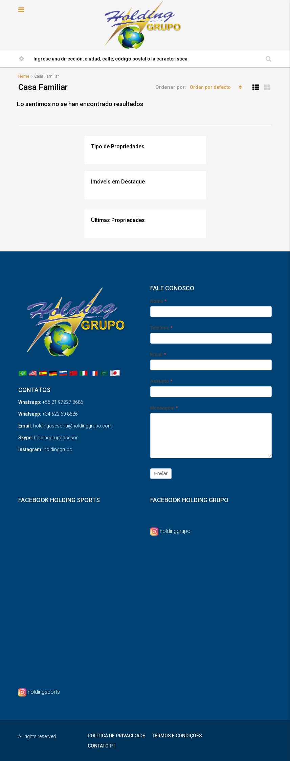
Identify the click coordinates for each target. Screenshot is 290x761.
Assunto (161, 381)
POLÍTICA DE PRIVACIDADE (116, 735)
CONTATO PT (101, 745)
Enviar (161, 473)
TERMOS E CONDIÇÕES (177, 735)
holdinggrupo (175, 531)
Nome (158, 301)
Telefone (161, 327)
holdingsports (44, 692)
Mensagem (164, 408)
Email (158, 354)
